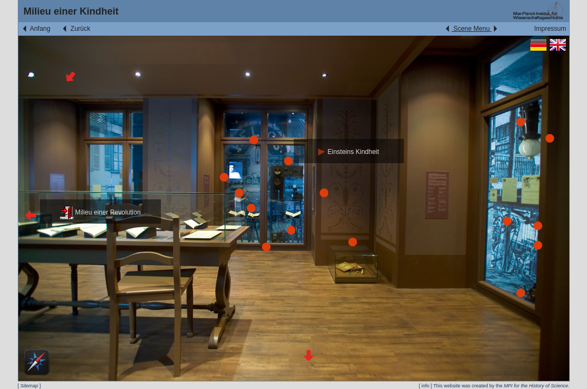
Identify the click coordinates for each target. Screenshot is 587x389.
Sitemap (29, 385)
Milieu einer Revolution (100, 212)
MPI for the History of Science (536, 385)
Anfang (36, 28)
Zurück (75, 28)
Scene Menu (471, 28)
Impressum (550, 28)
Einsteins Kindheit (348, 152)
